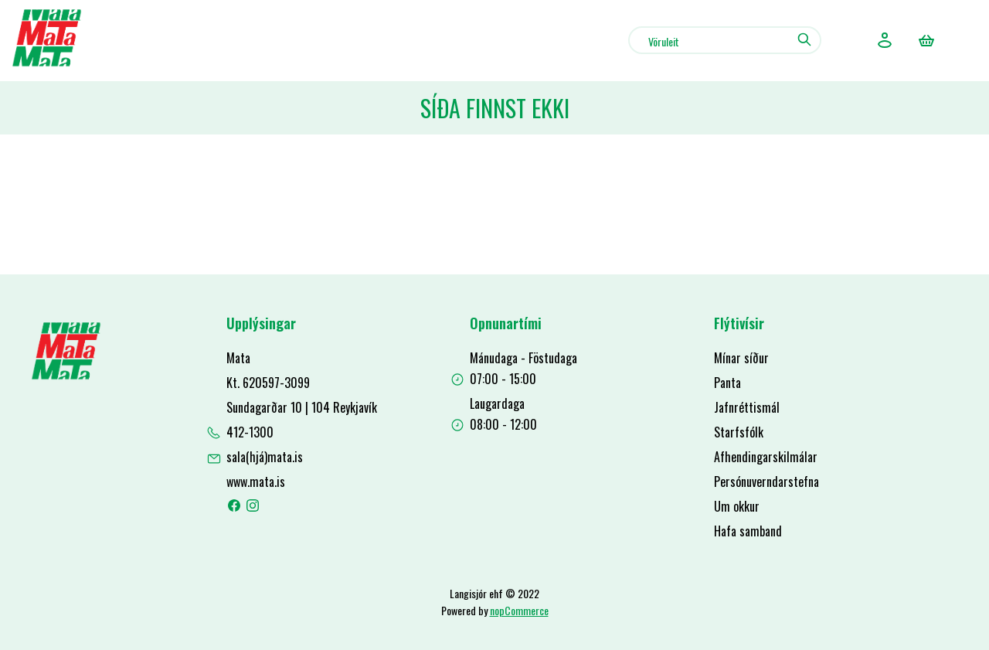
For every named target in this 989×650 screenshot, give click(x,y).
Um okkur (737, 506)
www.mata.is (255, 481)
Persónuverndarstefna (766, 481)
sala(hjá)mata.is (264, 457)
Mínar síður (741, 358)
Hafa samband (748, 531)
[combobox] (724, 40)
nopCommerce (519, 610)
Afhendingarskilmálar (765, 457)
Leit (803, 39)
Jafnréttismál (747, 407)
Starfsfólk (738, 432)
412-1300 (250, 432)
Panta (727, 382)
